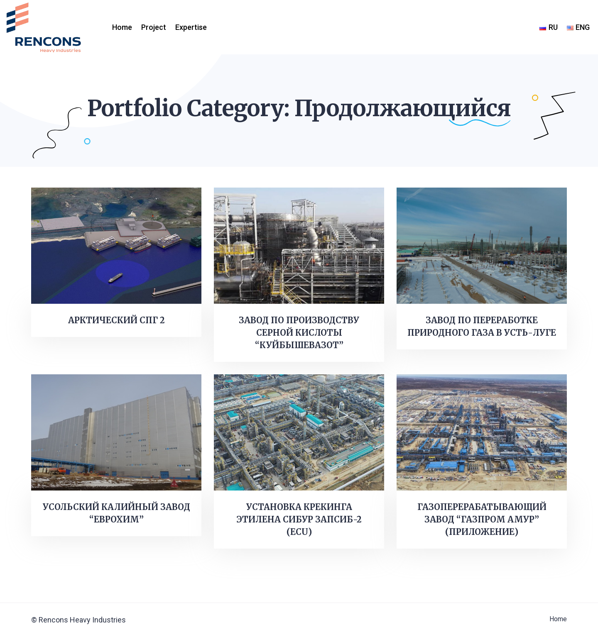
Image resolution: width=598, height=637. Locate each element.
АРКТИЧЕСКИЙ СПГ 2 (116, 320)
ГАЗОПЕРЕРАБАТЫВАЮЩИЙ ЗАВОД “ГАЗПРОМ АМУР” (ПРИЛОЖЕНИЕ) (482, 519)
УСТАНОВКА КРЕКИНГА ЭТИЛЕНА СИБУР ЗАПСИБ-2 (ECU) (299, 519)
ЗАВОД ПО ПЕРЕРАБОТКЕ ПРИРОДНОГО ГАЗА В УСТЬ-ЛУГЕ (481, 326)
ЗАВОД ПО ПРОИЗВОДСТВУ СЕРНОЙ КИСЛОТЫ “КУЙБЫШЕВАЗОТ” (299, 332)
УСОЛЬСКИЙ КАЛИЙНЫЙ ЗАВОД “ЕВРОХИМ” (116, 513)
